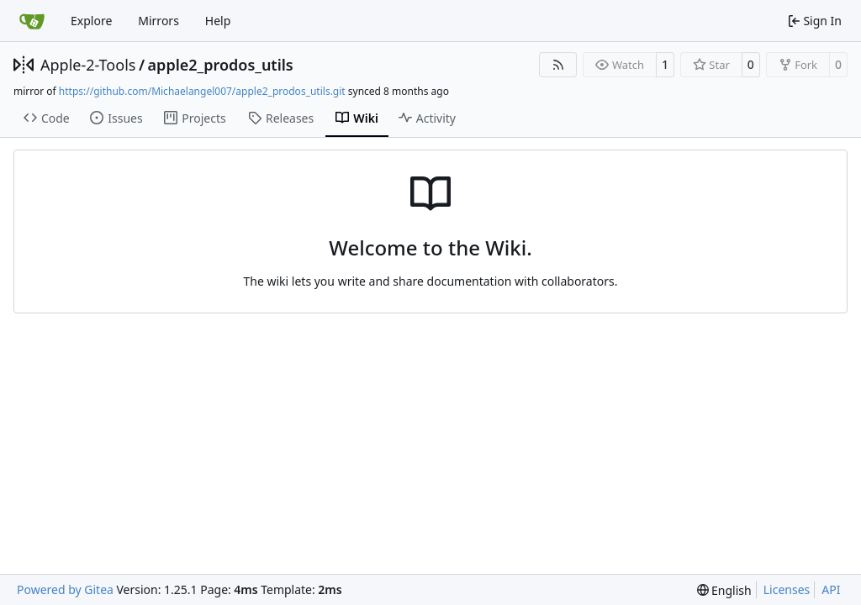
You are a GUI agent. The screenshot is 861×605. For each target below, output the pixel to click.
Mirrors (158, 21)
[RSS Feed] (558, 64)
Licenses (787, 589)
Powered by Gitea (65, 589)
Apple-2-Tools (87, 64)
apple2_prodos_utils (220, 64)
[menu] (724, 590)
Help (218, 21)
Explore (91, 21)
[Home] (31, 21)
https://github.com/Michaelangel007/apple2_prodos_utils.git (202, 91)
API (830, 589)
